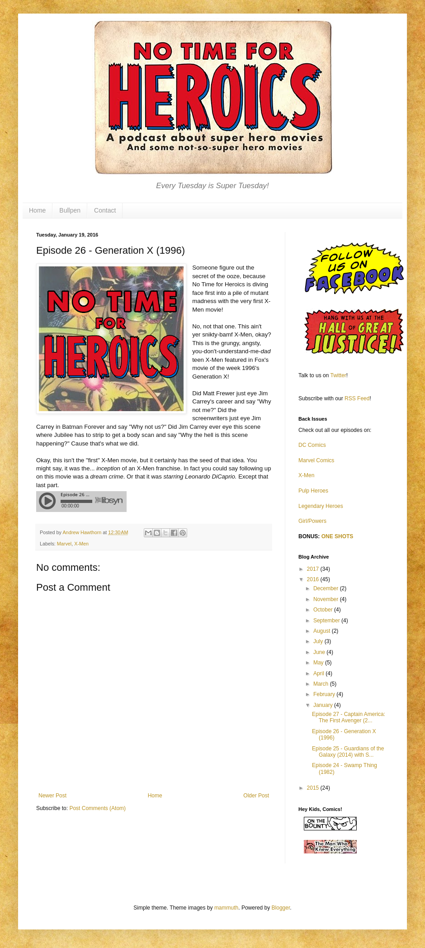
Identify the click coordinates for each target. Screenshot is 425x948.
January (323, 705)
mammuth (226, 908)
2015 (314, 788)
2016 (314, 579)
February (324, 694)
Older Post (256, 795)
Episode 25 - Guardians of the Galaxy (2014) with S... (348, 751)
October (323, 610)
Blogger (281, 908)
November (326, 599)
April (319, 673)
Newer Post (52, 795)
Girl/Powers (312, 521)
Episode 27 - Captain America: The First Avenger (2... (348, 717)
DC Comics (312, 445)
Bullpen (69, 210)
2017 (314, 569)
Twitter (338, 375)
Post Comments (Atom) (97, 808)
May (319, 662)
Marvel (64, 543)
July (319, 641)
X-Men (81, 543)
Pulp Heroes (313, 491)
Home (37, 210)
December (326, 588)
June (319, 652)
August (322, 631)
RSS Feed (357, 398)
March (321, 684)
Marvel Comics (316, 460)
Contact (105, 210)
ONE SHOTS (337, 536)
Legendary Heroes (320, 506)
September (327, 620)
